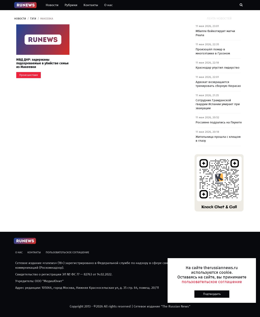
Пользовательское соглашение (67, 252)
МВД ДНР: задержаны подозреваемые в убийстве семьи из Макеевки (42, 63)
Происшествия (28, 75)
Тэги (33, 18)
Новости (52, 5)
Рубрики (71, 5)
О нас (108, 5)
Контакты (90, 5)
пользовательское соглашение (212, 281)
